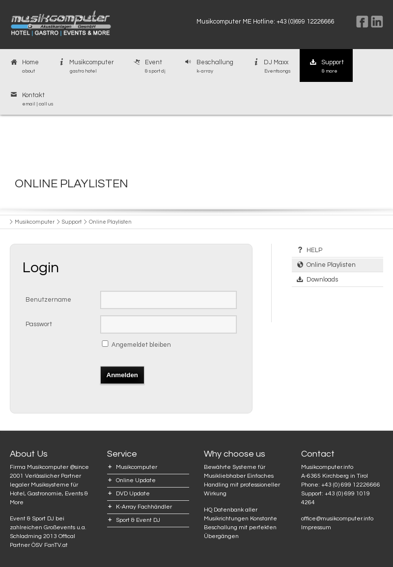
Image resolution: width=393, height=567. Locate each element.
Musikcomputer (85, 67)
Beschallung (208, 67)
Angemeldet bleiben (141, 344)
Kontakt (31, 99)
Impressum (316, 527)
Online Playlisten (331, 264)
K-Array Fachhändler (144, 507)
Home (24, 67)
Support (326, 67)
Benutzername (48, 299)
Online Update (136, 480)
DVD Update (133, 493)
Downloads (322, 279)
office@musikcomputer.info (337, 518)
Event (149, 67)
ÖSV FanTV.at (49, 545)
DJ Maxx (271, 67)
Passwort (39, 324)
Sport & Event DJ (138, 520)
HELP (314, 250)
